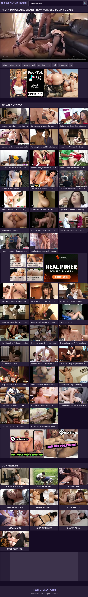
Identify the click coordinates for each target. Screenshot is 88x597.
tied (48, 65)
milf (33, 65)
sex (71, 65)
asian (5, 65)
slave (18, 65)
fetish (11, 65)
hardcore (26, 65)
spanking (41, 65)
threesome (63, 65)
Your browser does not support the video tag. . (44, 37)
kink (54, 65)
